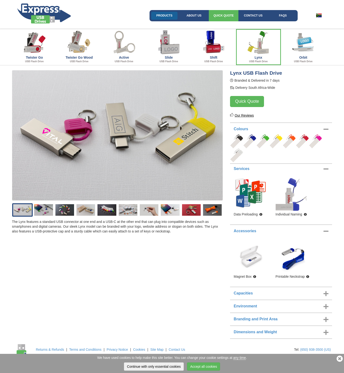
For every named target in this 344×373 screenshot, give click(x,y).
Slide (169, 46)
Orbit (303, 46)
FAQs (283, 15)
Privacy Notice (117, 349)
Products (164, 15)
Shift (213, 46)
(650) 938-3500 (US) (315, 349)
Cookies (139, 349)
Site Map (156, 349)
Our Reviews (244, 115)
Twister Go (34, 46)
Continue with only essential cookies (154, 366)
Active (124, 46)
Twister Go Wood (79, 46)
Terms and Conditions (85, 349)
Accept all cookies (203, 366)
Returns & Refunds (50, 349)
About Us (194, 15)
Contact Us (253, 15)
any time (239, 358)
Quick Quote (224, 15)
